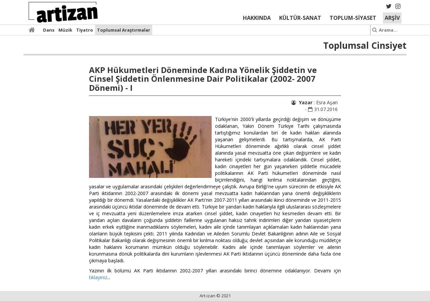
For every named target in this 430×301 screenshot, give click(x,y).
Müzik (65, 30)
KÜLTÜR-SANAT (300, 18)
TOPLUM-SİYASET (353, 18)
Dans (48, 30)
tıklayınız (98, 277)
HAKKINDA (257, 18)
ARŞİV (392, 18)
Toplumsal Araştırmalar (123, 30)
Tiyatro (84, 30)
